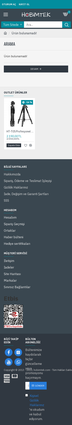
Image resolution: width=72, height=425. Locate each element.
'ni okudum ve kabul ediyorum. (36, 407)
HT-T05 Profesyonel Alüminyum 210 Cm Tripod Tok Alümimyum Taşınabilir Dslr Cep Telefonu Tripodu (20, 131)
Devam (34, 68)
